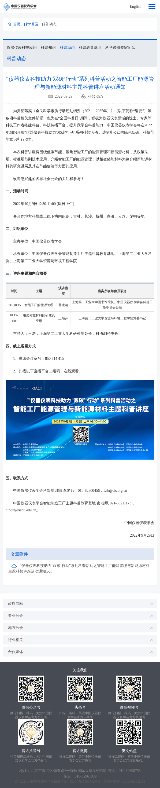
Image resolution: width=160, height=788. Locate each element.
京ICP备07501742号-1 (85, 781)
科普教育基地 (90, 48)
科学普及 (31, 24)
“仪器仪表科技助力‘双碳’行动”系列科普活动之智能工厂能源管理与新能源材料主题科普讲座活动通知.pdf (79, 569)
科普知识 (48, 48)
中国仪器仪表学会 (54, 781)
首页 (17, 24)
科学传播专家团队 (120, 48)
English (135, 7)
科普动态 (67, 48)
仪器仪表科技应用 (22, 48)
